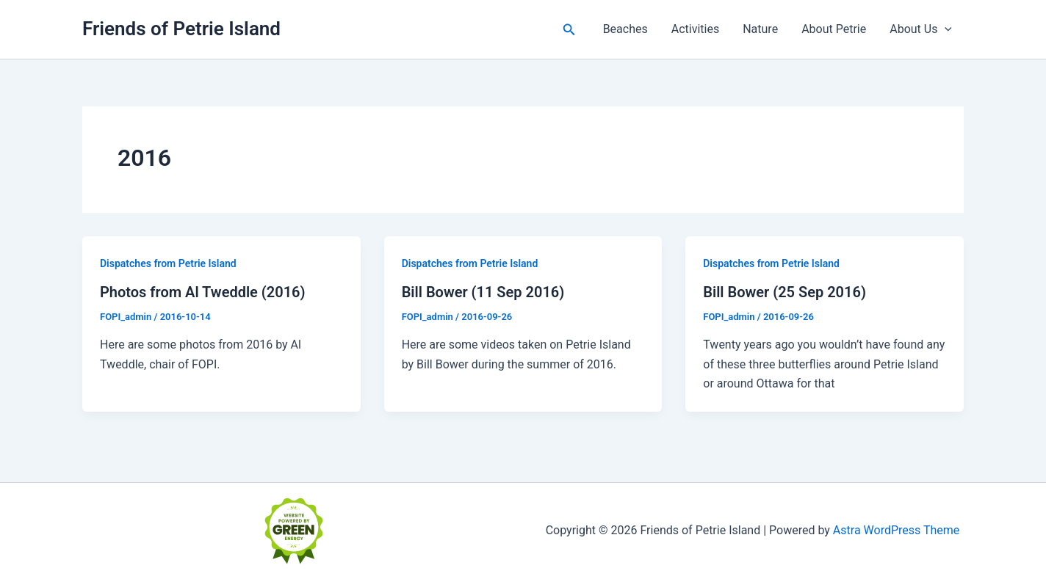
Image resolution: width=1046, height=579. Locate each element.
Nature (760, 29)
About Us (921, 29)
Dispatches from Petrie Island (168, 263)
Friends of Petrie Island (181, 29)
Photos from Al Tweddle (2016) (203, 292)
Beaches (625, 29)
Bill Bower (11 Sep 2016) (483, 292)
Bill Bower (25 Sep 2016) (784, 292)
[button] (569, 30)
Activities (695, 29)
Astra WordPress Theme (896, 530)
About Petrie (833, 29)
